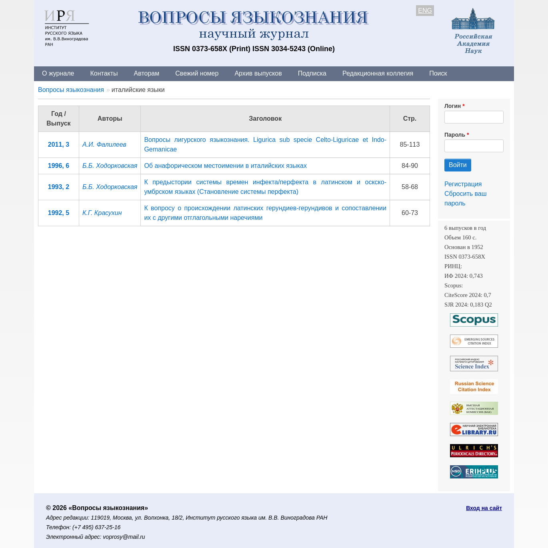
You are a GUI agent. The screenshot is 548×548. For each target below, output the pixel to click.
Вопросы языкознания (71, 89)
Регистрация (463, 184)
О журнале (58, 73)
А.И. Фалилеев (104, 144)
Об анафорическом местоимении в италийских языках (225, 165)
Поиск (438, 73)
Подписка (312, 73)
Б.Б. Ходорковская (109, 165)
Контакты (104, 73)
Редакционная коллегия (377, 73)
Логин (452, 106)
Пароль (454, 135)
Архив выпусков (258, 73)
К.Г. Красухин (102, 212)
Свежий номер (196, 73)
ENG (425, 10)
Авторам (147, 73)
